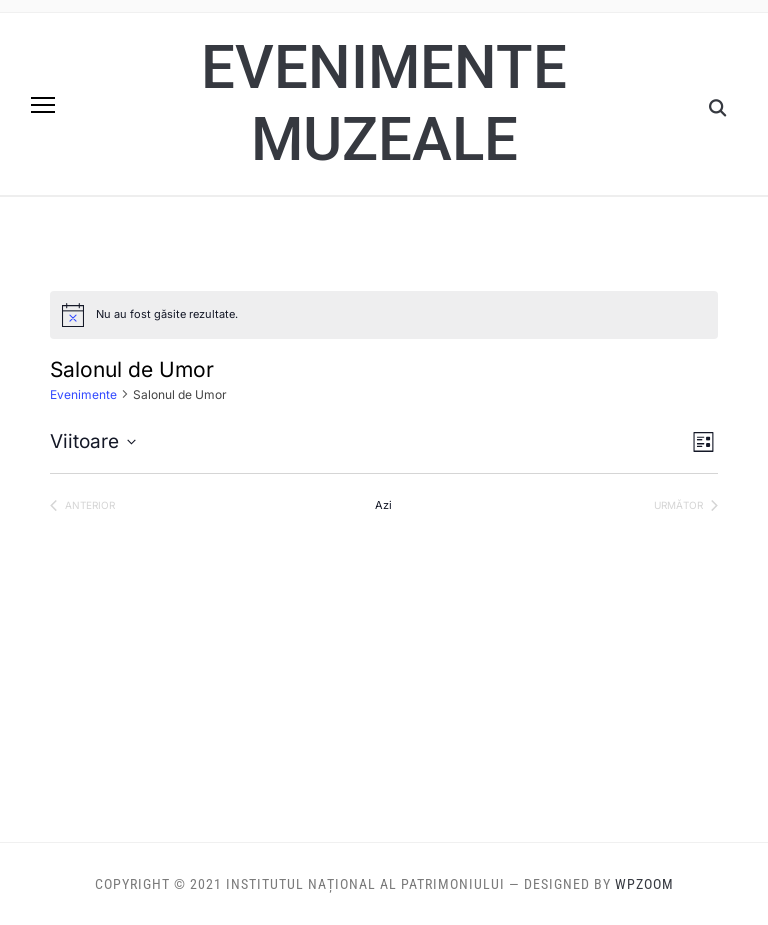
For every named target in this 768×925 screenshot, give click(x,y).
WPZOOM (644, 884)
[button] (43, 105)
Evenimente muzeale (384, 103)
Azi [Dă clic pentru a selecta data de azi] (383, 505)
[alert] (384, 315)
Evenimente (83, 394)
